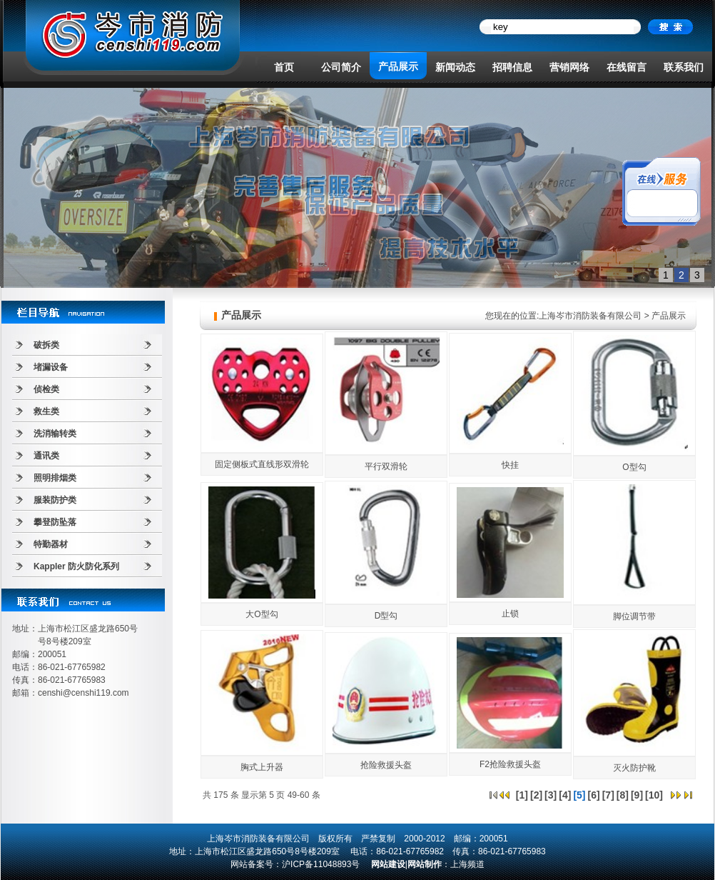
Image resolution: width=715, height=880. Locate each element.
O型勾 (634, 467)
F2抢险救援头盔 (510, 764)
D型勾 (386, 616)
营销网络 (569, 67)
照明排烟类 (55, 478)
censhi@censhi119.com (83, 693)
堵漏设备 (51, 367)
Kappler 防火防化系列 (76, 566)
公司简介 (341, 67)
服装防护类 (55, 500)
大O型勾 (261, 614)
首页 (284, 67)
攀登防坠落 (55, 522)
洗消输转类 (55, 434)
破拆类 (46, 345)
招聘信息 (512, 67)
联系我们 (684, 67)
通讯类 (46, 456)
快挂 (510, 465)
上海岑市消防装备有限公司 (590, 316)
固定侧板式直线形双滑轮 (262, 464)
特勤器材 (51, 544)
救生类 (46, 411)
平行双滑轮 (386, 466)
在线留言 (626, 67)
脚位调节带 (634, 616)
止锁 (510, 614)
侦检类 (46, 389)
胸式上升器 (261, 767)
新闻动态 (455, 67)
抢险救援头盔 (386, 765)
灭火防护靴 (634, 768)
